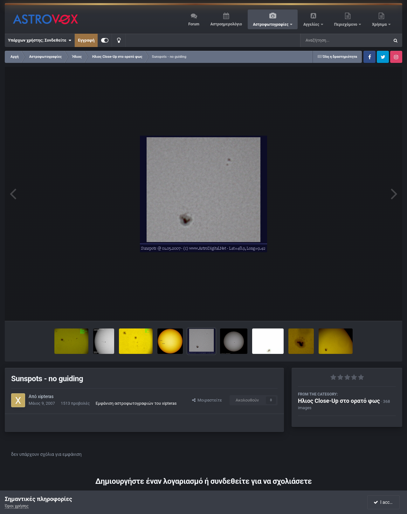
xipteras (46, 396)
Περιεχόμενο (346, 24)
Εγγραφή (86, 40)
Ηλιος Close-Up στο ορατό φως (339, 400)
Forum (193, 24)
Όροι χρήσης (17, 506)
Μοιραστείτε (207, 400)
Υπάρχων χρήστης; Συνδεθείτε (39, 40)
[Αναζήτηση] (331, 40)
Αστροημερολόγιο (226, 24)
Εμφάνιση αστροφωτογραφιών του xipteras (136, 403)
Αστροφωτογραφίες (271, 24)
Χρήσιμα (380, 24)
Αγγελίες (311, 24)
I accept (384, 502)
